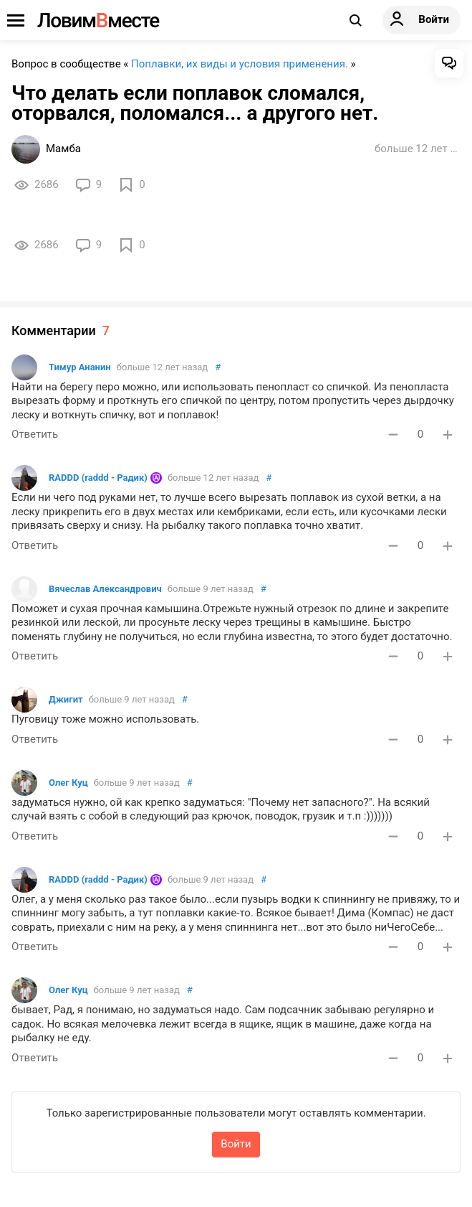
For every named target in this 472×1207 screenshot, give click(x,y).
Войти (236, 1143)
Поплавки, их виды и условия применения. (239, 63)
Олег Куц (68, 782)
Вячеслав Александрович (105, 588)
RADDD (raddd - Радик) (98, 477)
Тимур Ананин (80, 367)
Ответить (34, 434)
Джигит (66, 699)
